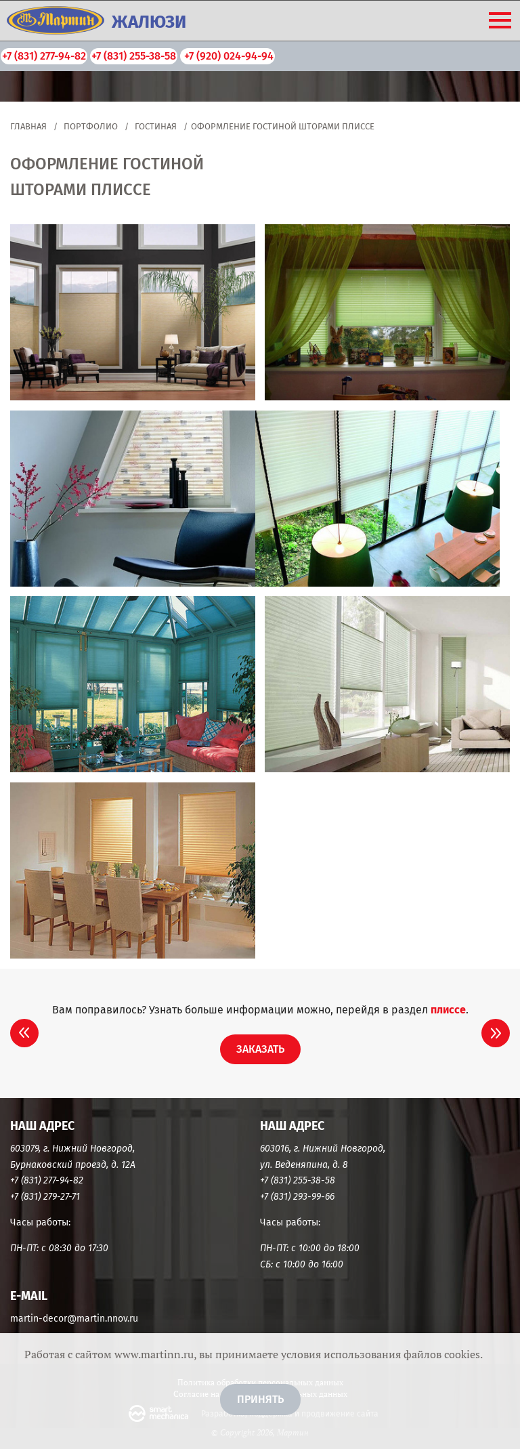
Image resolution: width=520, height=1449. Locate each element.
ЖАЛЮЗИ (149, 22)
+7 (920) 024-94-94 (227, 55)
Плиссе (448, 1009)
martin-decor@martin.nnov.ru (74, 1318)
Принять (260, 1399)
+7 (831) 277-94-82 (44, 55)
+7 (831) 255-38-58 (133, 55)
